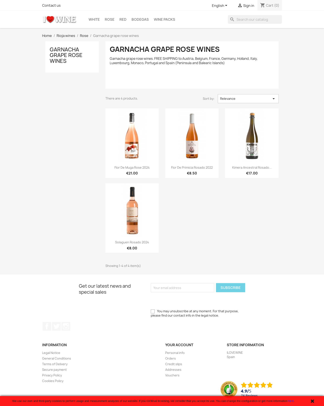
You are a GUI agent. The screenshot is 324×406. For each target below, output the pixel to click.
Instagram (66, 326)
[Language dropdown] (220, 5)
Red (123, 19)
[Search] (255, 19)
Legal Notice (51, 353)
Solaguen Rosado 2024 (132, 242)
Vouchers (172, 375)
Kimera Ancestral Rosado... (252, 167)
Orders (170, 358)
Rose (109, 19)
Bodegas (140, 19)
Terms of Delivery (55, 364)
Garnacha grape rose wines (66, 55)
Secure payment (54, 370)
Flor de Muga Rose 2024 (132, 167)
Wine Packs (164, 19)
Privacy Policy (52, 375)
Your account (179, 345)
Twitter (56, 326)
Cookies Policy (53, 381)
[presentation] (183, 300)
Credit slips (173, 364)
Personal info (175, 353)
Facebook (47, 326)
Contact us (51, 5)
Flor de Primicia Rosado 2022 (192, 167)
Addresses (173, 370)
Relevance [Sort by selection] (248, 98)
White (94, 19)
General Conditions (56, 358)
